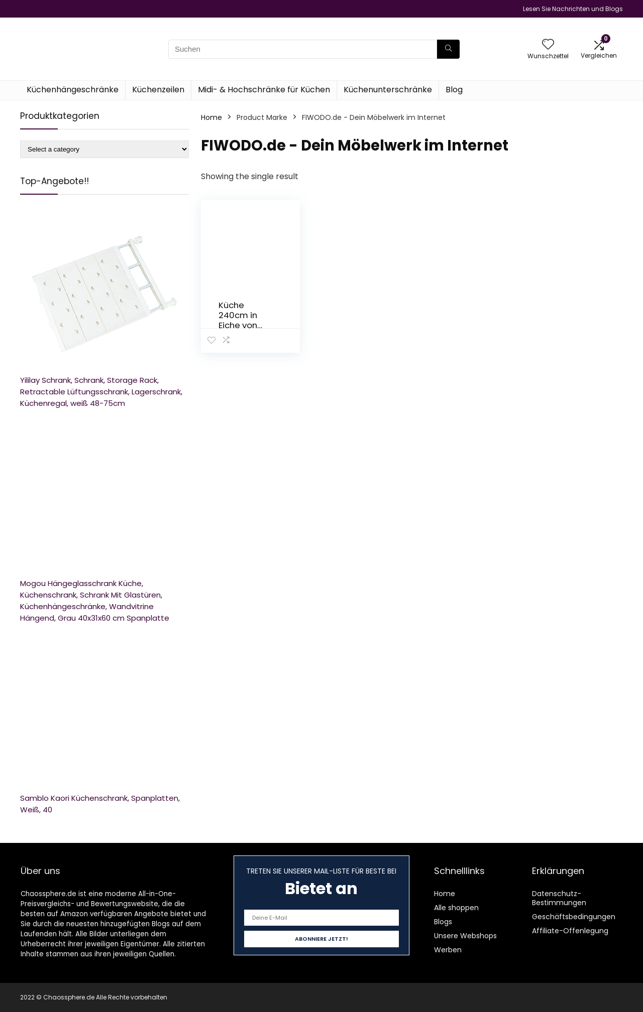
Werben (448, 950)
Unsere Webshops (465, 936)
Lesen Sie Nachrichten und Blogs (573, 9)
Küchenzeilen (158, 89)
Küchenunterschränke (388, 89)
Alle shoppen (456, 908)
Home (211, 117)
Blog (454, 89)
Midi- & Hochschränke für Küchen (264, 89)
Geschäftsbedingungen (573, 917)
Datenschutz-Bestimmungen (559, 898)
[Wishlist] (548, 45)
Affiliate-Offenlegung (570, 931)
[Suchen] (448, 49)
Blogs (443, 922)
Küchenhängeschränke (73, 89)
